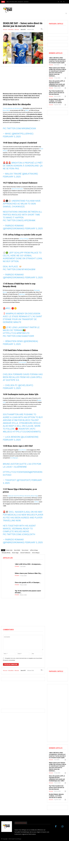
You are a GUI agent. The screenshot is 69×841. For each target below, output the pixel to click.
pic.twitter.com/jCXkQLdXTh (19, 534)
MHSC (27, 110)
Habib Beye (22, 294)
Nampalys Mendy (6, 552)
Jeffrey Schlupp (23, 238)
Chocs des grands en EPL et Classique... (28, 582)
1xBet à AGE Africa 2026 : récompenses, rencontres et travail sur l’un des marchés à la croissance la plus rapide (57, 60)
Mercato (17, 29)
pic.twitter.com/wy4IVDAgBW (19, 269)
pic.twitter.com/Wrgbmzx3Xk (19, 128)
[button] (66, 13)
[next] (38, 2)
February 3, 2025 (12, 136)
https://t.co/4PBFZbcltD (16, 333)
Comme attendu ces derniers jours (12, 108)
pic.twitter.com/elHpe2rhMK (19, 220)
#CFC (32, 429)
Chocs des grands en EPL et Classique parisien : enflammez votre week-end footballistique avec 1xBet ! (57, 83)
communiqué (22, 362)
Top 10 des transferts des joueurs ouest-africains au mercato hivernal (56, 92)
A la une (5, 29)
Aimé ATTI (23, 29)
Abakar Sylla (9, 550)
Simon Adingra (35, 552)
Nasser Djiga (34, 496)
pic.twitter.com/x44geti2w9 (18, 336)
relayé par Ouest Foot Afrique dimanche (19, 496)
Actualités (10, 29)
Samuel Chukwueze (17, 188)
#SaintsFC (24, 429)
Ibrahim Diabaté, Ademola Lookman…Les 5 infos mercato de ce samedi (56, 101)
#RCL (8, 308)
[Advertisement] (23, 80)
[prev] (35, 2)
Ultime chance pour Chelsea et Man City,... (28, 573)
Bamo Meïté (6, 110)
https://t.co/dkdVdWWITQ (27, 431)
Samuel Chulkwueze (25, 552)
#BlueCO (7, 431)
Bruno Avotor (22, 450)
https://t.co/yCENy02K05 (16, 472)
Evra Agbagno (14, 458)
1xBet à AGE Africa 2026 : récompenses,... (28, 564)
